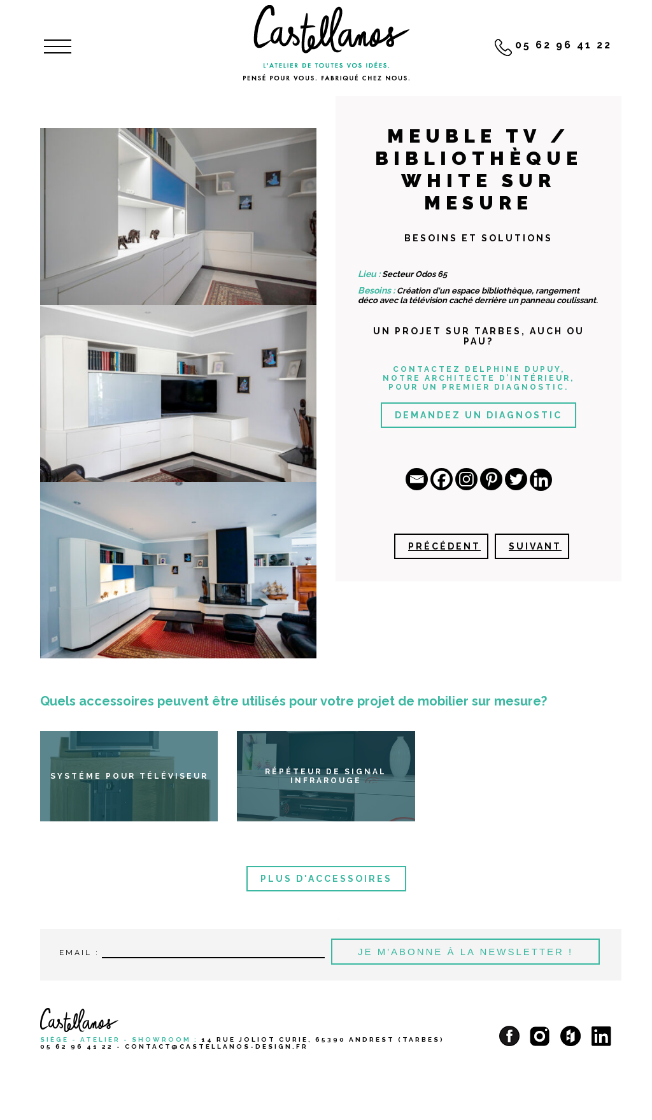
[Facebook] (441, 479)
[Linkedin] (541, 480)
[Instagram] (466, 479)
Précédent (444, 546)
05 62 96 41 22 (76, 1046)
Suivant (535, 546)
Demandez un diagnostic (478, 415)
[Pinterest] (491, 479)
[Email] (417, 479)
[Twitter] (516, 479)
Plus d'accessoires (326, 879)
